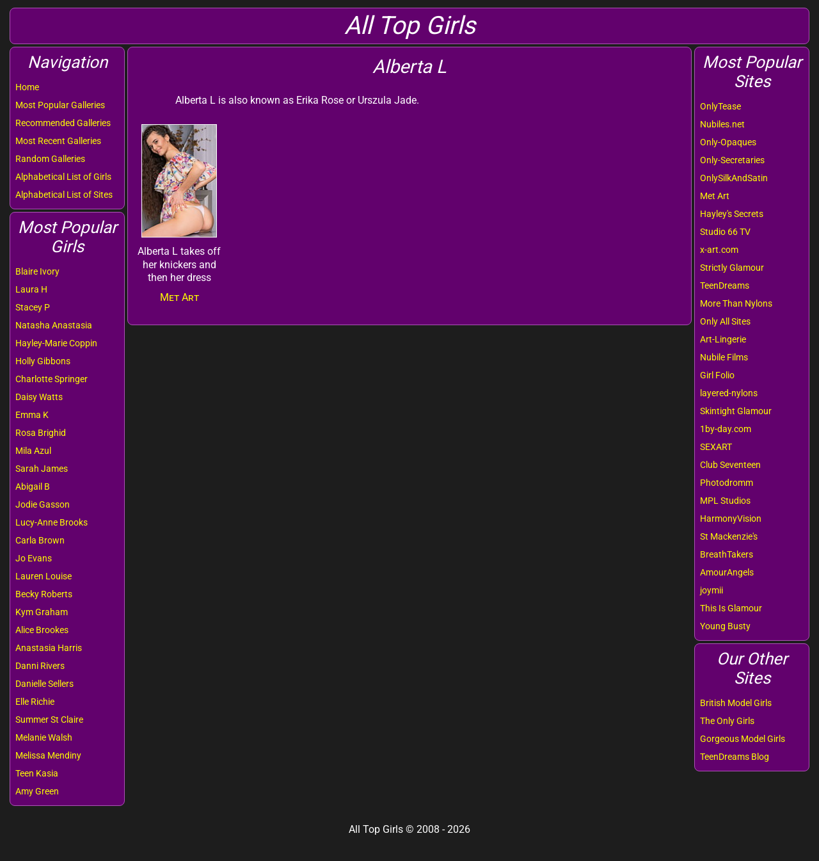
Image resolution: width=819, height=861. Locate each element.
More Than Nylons (736, 303)
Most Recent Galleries (58, 141)
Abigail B (32, 486)
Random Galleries (50, 159)
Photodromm (726, 483)
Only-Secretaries (732, 160)
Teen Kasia (36, 773)
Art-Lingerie (723, 339)
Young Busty (725, 626)
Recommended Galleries (63, 123)
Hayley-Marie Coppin (56, 343)
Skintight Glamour (736, 411)
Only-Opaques (728, 142)
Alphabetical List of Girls (63, 177)
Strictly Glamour (732, 267)
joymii (711, 590)
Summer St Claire (49, 719)
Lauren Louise (43, 576)
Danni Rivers (40, 666)
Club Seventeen (730, 465)
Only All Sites (725, 321)
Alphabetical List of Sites (64, 194)
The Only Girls (727, 721)
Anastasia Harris (48, 648)
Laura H (31, 289)
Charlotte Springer (51, 379)
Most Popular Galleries (60, 105)
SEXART (716, 447)
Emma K (32, 415)
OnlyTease (720, 106)
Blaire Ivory (37, 271)
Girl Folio (717, 375)
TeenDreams (724, 285)
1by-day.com (725, 429)
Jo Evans (33, 558)
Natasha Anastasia (53, 325)
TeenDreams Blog (734, 757)
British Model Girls (736, 703)
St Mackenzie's (729, 536)
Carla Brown (40, 540)
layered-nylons (729, 393)
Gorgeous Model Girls (742, 739)
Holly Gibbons (42, 361)
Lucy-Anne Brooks (51, 522)
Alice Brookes (41, 630)
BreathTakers (726, 554)
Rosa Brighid (40, 433)
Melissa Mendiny (48, 755)
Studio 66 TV (725, 232)
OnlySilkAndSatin (734, 178)
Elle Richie (34, 701)
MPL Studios (725, 500)
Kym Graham (41, 612)
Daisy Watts (39, 397)
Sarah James (41, 468)
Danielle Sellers (44, 684)
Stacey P (32, 307)
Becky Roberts (43, 594)
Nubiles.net (722, 124)
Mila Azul (33, 451)
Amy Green (37, 791)
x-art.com (719, 250)
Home (27, 87)
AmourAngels (727, 572)
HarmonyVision (730, 518)
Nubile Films (724, 357)
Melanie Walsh (43, 737)
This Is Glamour (731, 608)
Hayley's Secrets (731, 214)
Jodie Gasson (42, 504)
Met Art (714, 196)
